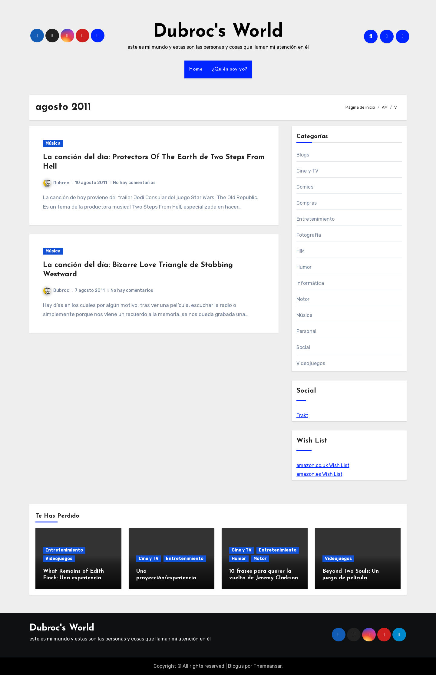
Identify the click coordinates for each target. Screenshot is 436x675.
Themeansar (267, 666)
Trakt (302, 415)
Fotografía (308, 235)
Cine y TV (307, 171)
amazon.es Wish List (319, 474)
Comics (304, 187)
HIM (300, 251)
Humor (304, 267)
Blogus (236, 666)
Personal (306, 331)
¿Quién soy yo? (229, 69)
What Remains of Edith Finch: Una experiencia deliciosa (73, 577)
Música (53, 143)
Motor (303, 299)
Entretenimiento (315, 219)
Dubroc (56, 183)
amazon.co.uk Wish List (322, 465)
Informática (310, 283)
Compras (306, 203)
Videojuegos (310, 363)
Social (303, 347)
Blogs (302, 155)
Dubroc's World (218, 32)
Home (196, 69)
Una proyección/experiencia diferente (166, 577)
